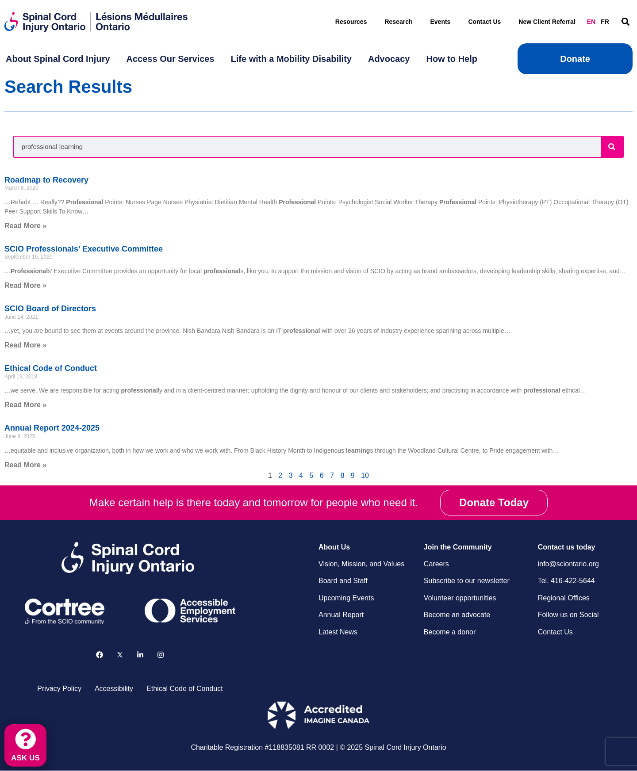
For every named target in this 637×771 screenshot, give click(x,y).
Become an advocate (457, 614)
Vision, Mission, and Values (361, 564)
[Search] (612, 147)
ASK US (26, 756)
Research (398, 21)
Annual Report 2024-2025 (52, 428)
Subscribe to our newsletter (467, 580)
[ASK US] (26, 738)
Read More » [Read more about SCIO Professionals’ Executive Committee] (25, 285)
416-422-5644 (573, 580)
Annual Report (341, 614)
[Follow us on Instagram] (160, 655)
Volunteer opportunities (460, 598)
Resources (351, 21)
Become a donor (450, 632)
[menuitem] (58, 58)
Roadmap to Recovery (46, 180)
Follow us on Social (568, 614)
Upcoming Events (346, 598)
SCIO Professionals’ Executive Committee (83, 248)
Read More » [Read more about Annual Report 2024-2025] (25, 465)
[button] (625, 22)
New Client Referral (546, 21)
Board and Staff (343, 580)
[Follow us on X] (119, 655)
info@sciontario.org (568, 564)
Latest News (337, 632)
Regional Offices (564, 598)
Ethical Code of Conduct (50, 368)
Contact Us (484, 21)
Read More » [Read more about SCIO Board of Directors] (25, 345)
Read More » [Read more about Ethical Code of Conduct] (25, 404)
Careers (436, 564)
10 (365, 475)
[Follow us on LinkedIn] (140, 655)
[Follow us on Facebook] (99, 655)
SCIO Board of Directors (50, 308)
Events (440, 21)
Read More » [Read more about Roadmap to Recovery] (25, 225)
